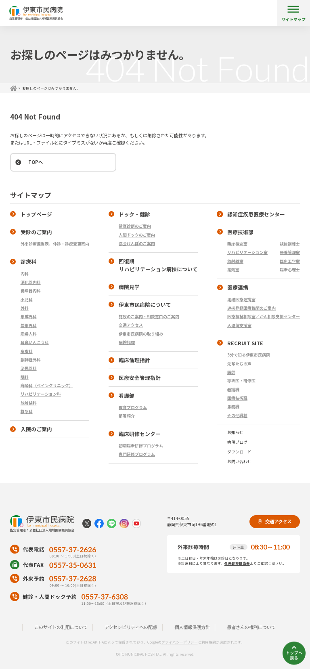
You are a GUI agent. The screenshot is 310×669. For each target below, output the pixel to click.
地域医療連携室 (241, 299)
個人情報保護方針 (192, 627)
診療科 (28, 261)
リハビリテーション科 (41, 394)
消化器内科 (31, 282)
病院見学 (129, 287)
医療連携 (237, 287)
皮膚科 (27, 351)
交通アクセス (131, 325)
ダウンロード (239, 452)
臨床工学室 (290, 261)
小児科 (27, 299)
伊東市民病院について (145, 304)
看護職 (233, 389)
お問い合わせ (239, 461)
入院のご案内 (36, 429)
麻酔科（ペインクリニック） (47, 385)
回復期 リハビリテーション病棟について (153, 265)
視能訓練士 (290, 244)
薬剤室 (233, 269)
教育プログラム (133, 407)
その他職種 (237, 415)
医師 (231, 372)
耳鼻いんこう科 (35, 342)
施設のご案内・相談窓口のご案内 (149, 316)
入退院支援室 (239, 325)
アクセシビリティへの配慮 (131, 627)
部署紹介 (127, 416)
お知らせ (235, 432)
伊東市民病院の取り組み (141, 334)
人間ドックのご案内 (137, 235)
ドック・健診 (134, 214)
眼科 (25, 377)
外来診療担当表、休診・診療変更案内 (55, 244)
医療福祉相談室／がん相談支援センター (263, 316)
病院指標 (127, 342)
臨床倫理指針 (134, 360)
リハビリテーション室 (247, 252)
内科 (25, 274)
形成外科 (29, 316)
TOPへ (35, 162)
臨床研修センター (140, 434)
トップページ (36, 214)
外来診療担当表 (237, 563)
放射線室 (235, 261)
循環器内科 (31, 290)
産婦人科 (29, 334)
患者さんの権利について (251, 627)
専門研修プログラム (137, 454)
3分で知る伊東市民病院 (248, 355)
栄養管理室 (290, 252)
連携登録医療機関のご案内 (251, 308)
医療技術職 (237, 398)
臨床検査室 (237, 244)
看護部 (126, 395)
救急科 (27, 411)
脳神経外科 (31, 360)
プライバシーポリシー (179, 642)
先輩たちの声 (239, 364)
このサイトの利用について (61, 627)
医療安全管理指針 (140, 378)
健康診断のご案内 (135, 226)
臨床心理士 (290, 269)
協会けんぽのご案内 (137, 243)
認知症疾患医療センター (256, 214)
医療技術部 (240, 232)
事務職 (233, 406)
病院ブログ (237, 442)
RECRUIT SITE (245, 343)
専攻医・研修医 (241, 380)
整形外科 (29, 325)
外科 (25, 308)
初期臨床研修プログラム (141, 446)
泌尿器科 (29, 368)
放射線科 (29, 403)
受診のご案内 (36, 232)
